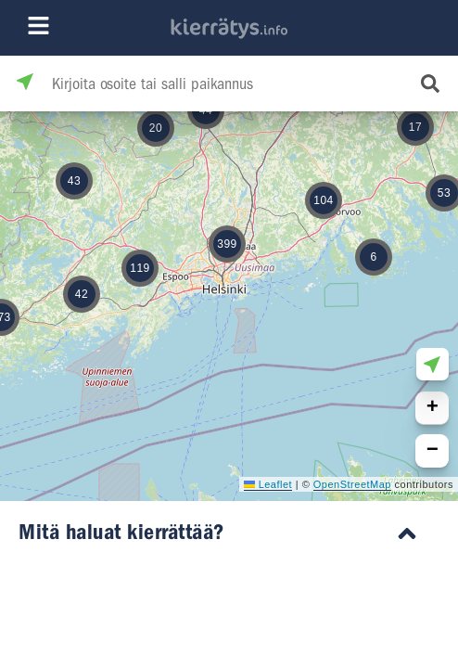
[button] (140, 268)
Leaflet (268, 484)
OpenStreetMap (352, 484)
